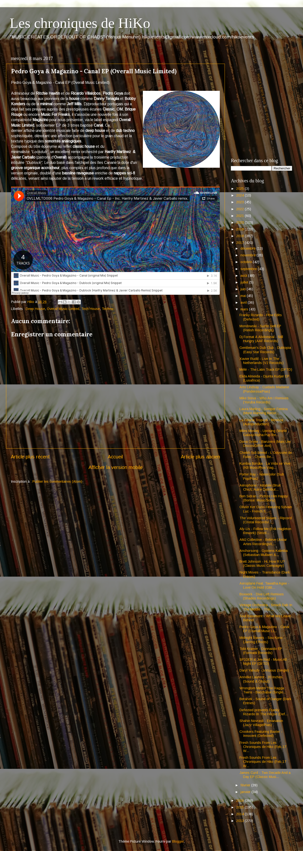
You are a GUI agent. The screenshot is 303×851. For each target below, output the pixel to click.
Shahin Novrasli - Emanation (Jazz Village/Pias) (261, 723)
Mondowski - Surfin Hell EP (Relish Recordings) (260, 328)
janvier (246, 792)
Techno (107, 309)
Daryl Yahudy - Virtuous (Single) (264, 670)
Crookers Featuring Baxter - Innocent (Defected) (261, 734)
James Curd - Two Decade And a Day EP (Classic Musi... (265, 775)
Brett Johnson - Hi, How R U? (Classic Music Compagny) (262, 563)
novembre (248, 255)
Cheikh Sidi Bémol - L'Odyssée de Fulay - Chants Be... (266, 455)
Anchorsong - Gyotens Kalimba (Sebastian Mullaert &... (264, 553)
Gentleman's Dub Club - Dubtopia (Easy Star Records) (265, 350)
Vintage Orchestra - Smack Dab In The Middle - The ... (266, 607)
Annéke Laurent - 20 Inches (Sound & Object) (261, 679)
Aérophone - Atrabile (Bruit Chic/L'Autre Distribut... (260, 487)
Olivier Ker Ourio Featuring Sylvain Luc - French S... (266, 509)
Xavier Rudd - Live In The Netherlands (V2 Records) (262, 361)
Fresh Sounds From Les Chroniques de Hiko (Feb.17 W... (263, 747)
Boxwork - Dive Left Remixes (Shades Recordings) (262, 596)
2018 (240, 236)
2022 (240, 209)
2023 (240, 202)
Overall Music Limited (63, 309)
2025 (240, 189)
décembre (248, 248)
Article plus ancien (200, 456)
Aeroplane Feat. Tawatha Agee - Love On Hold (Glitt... (264, 585)
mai (243, 296)
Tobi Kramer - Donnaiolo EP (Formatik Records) (261, 651)
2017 (240, 243)
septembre (249, 269)
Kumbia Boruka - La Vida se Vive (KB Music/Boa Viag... (265, 465)
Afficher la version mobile (115, 467)
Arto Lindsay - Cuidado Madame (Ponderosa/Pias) (264, 389)
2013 (240, 821)
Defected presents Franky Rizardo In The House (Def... (264, 712)
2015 (240, 807)
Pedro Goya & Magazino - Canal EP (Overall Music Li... (264, 629)
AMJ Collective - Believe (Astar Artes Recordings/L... (263, 542)
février (245, 785)
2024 (240, 195)
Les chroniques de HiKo (80, 23)
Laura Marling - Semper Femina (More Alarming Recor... (264, 411)
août (244, 276)
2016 (240, 800)
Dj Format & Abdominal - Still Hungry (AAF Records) (261, 339)
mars (244, 309)
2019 (240, 229)
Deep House (35, 309)
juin (243, 289)
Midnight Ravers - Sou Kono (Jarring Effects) (261, 640)
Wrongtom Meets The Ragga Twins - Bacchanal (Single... (263, 690)
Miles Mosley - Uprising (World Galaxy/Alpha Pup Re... (263, 433)
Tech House (90, 309)
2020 (240, 222)
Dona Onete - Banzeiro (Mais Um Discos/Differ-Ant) (265, 444)
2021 (240, 216)
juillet (244, 282)
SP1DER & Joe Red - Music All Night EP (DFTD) (263, 662)
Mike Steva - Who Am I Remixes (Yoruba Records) (264, 400)
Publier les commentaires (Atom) (57, 481)
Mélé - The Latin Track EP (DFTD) (266, 369)
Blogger (178, 841)
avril (244, 302)
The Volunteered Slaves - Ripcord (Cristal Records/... (266, 520)
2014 (240, 814)
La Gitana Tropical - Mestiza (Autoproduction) (261, 422)
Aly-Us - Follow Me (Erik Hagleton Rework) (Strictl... (265, 531)
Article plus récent (30, 456)
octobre (246, 262)
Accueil (115, 456)
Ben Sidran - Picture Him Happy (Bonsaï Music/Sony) (264, 498)
